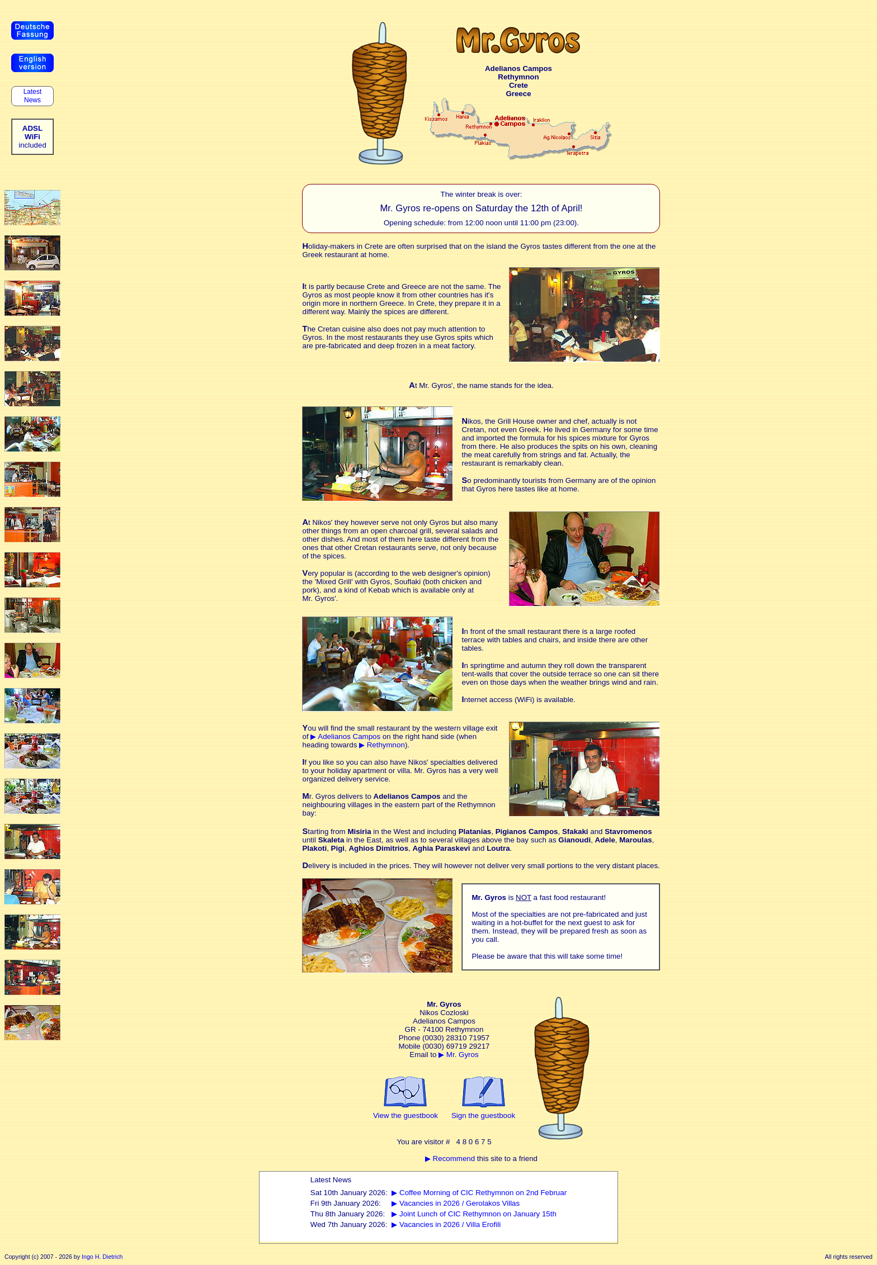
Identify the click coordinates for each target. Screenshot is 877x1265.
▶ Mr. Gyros (458, 1054)
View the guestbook (405, 1115)
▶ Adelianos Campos (345, 736)
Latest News (32, 96)
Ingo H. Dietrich (102, 1256)
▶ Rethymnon (382, 745)
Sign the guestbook (483, 1115)
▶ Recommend (450, 1158)
